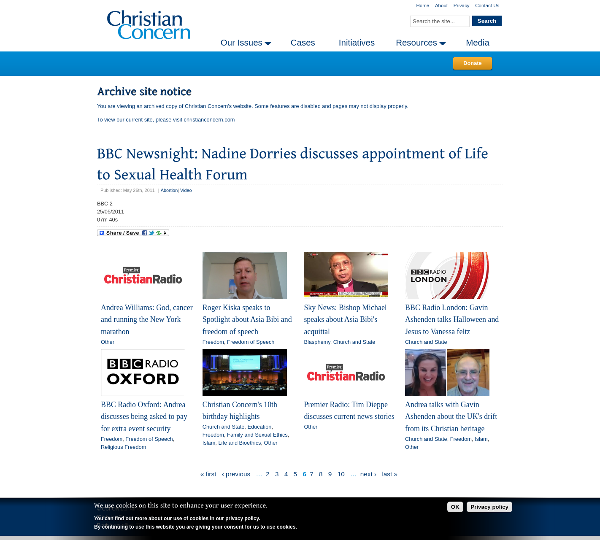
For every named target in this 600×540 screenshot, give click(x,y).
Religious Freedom (123, 447)
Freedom (213, 342)
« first (208, 474)
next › (368, 474)
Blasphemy (317, 342)
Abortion (169, 190)
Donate (472, 63)
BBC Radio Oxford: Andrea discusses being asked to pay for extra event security (144, 416)
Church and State (354, 342)
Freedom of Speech (250, 342)
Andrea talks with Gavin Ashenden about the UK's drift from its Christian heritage (451, 416)
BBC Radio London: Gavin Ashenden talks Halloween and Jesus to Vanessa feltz (452, 319)
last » (389, 474)
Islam (209, 443)
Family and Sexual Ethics (257, 435)
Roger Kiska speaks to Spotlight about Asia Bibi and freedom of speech (247, 319)
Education (259, 427)
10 (341, 474)
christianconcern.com (209, 119)
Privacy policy (489, 507)
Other (107, 342)
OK (455, 507)
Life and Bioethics (239, 443)
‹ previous (236, 474)
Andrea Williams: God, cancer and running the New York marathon (147, 319)
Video (186, 190)
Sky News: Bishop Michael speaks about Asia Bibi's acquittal (345, 319)
